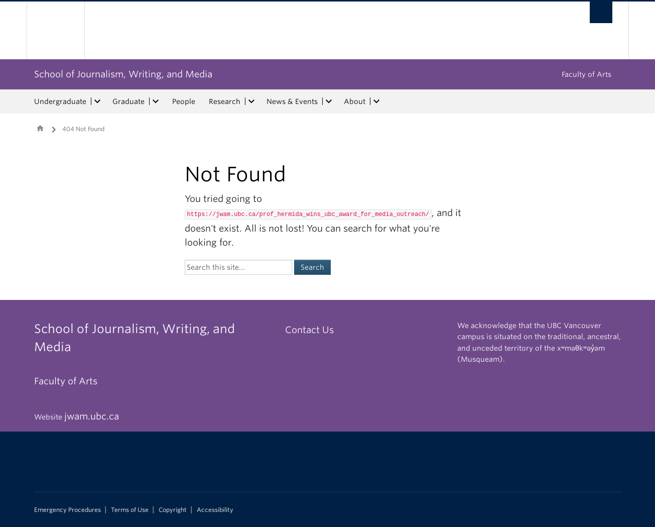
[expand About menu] (376, 101)
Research (224, 101)
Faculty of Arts (586, 74)
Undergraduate (60, 101)
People (183, 101)
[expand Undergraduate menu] (97, 101)
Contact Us (309, 330)
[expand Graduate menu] (156, 101)
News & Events (292, 101)
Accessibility (215, 509)
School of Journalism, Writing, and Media (123, 74)
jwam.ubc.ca (91, 416)
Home (40, 128)
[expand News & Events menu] (329, 101)
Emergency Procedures (67, 509)
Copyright (173, 509)
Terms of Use (130, 509)
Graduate (128, 101)
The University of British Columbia (55, 30)
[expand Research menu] (251, 101)
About (354, 101)
